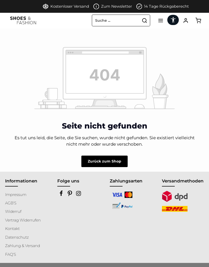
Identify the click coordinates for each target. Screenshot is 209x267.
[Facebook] (61, 195)
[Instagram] (78, 195)
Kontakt (12, 228)
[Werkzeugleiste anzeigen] (173, 20)
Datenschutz (17, 237)
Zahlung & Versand (22, 245)
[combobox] (115, 20)
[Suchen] (144, 20)
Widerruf (13, 211)
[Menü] (160, 20)
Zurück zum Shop (104, 161)
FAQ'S (10, 254)
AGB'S (10, 203)
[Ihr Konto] (185, 20)
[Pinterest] (70, 195)
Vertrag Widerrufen (23, 220)
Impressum (15, 194)
